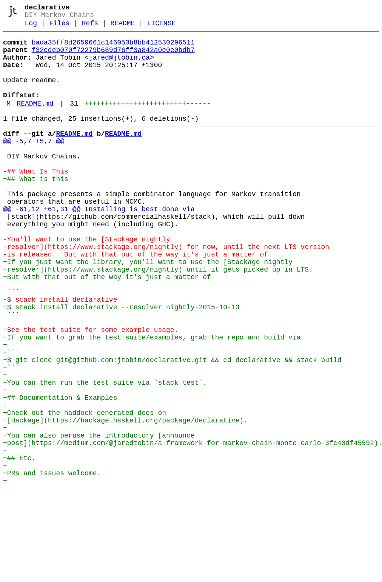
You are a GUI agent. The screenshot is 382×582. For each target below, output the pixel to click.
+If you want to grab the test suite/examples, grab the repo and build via (151, 398)
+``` (11, 416)
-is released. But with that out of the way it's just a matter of (135, 299)
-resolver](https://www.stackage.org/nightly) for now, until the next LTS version (166, 290)
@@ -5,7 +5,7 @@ (33, 163)
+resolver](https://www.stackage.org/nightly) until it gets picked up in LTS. (158, 317)
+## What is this (35, 208)
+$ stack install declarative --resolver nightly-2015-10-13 (121, 362)
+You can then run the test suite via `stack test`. (105, 453)
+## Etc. (19, 543)
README (122, 27)
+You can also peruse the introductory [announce (99, 516)
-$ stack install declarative (60, 353)
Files (59, 27)
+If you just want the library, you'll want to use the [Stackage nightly (148, 308)
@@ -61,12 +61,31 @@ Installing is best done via (99, 244)
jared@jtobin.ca (119, 66)
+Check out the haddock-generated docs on (84, 489)
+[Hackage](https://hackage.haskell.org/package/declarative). (125, 498)
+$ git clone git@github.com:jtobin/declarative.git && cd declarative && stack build (172, 425)
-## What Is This (35, 199)
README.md (35, 121)
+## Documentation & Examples (60, 471)
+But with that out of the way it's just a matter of (107, 326)
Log (31, 27)
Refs (90, 27)
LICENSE (161, 27)
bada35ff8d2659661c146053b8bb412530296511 (113, 47)
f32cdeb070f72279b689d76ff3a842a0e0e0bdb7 (113, 56)
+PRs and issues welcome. (52, 561)
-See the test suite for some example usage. (90, 389)
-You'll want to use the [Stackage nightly (86, 281)
